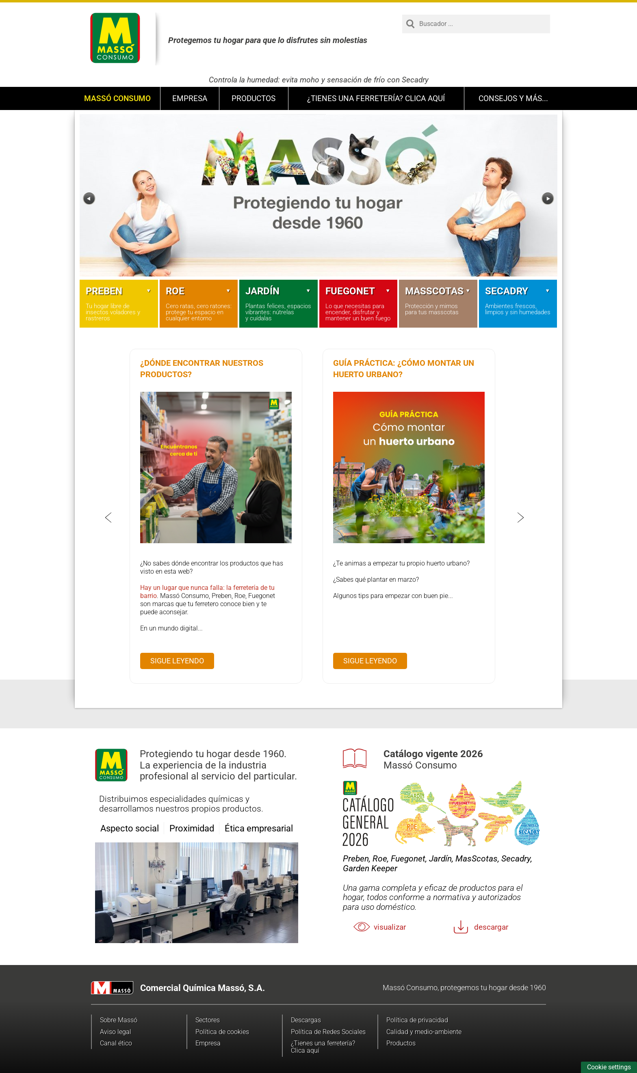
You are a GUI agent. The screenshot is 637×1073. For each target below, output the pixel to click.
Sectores (207, 1020)
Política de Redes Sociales (328, 1032)
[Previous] (89, 198)
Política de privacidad (417, 1020)
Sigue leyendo (177, 660)
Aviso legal (115, 1032)
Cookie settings (609, 1067)
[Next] (548, 198)
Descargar (491, 927)
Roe (199, 291)
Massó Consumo (117, 98)
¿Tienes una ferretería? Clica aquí (376, 98)
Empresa (189, 98)
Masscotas (438, 291)
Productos (253, 98)
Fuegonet (358, 291)
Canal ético (116, 1043)
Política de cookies (222, 1032)
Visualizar (390, 927)
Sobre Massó (118, 1020)
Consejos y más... (513, 98)
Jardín (278, 291)
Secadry (518, 291)
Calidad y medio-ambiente (424, 1032)
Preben (119, 291)
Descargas (306, 1020)
